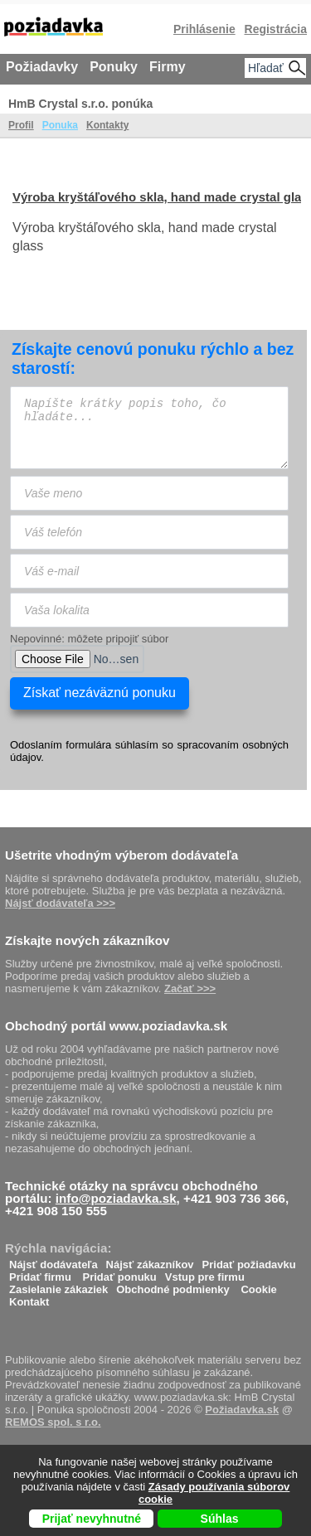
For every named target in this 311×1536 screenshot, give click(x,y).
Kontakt (29, 1298)
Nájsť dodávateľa (53, 1260)
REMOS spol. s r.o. (53, 1422)
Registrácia (276, 29)
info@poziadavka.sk (116, 1198)
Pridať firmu (40, 1273)
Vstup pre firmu (205, 1273)
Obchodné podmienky (173, 1285)
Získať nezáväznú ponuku (99, 693)
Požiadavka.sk (242, 1409)
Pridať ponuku (119, 1273)
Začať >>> (190, 988)
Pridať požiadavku (249, 1260)
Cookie (258, 1285)
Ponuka (60, 125)
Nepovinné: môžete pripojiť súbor (89, 638)
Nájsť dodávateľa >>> (60, 903)
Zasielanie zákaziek (58, 1285)
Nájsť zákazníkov (150, 1260)
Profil (21, 125)
